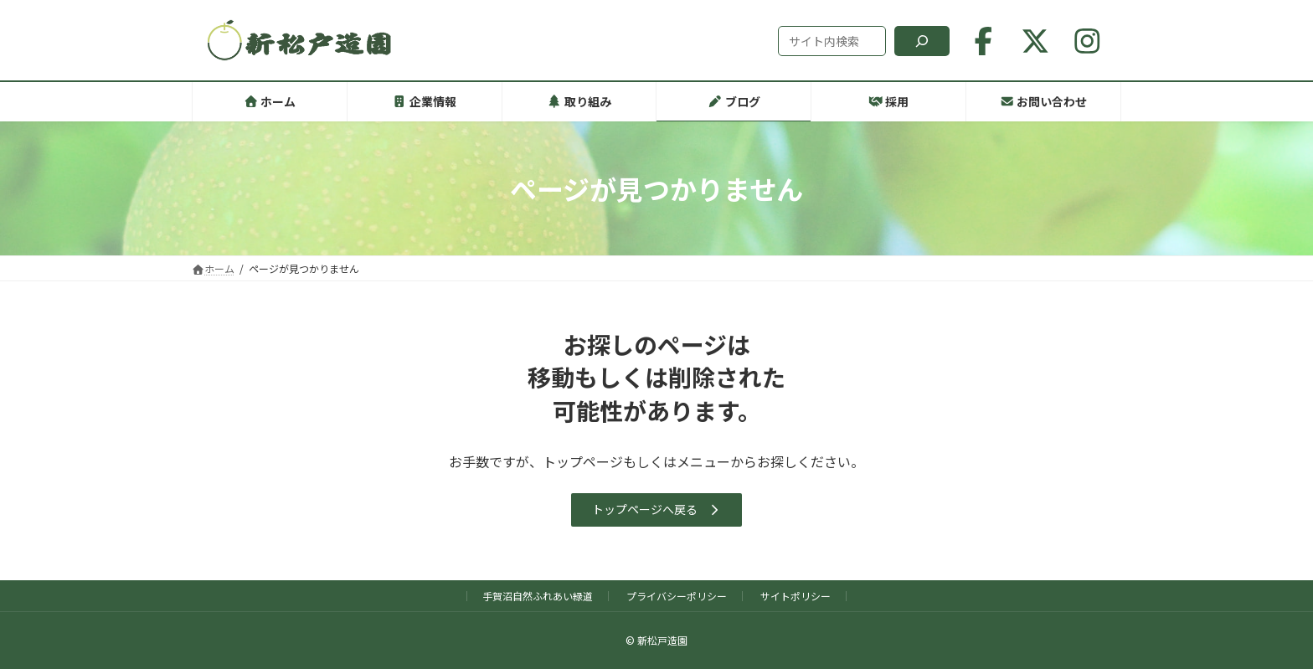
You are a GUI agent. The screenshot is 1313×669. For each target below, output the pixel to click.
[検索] (922, 41)
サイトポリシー (795, 596)
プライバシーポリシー (676, 596)
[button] (657, 510)
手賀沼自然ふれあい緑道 (537, 596)
